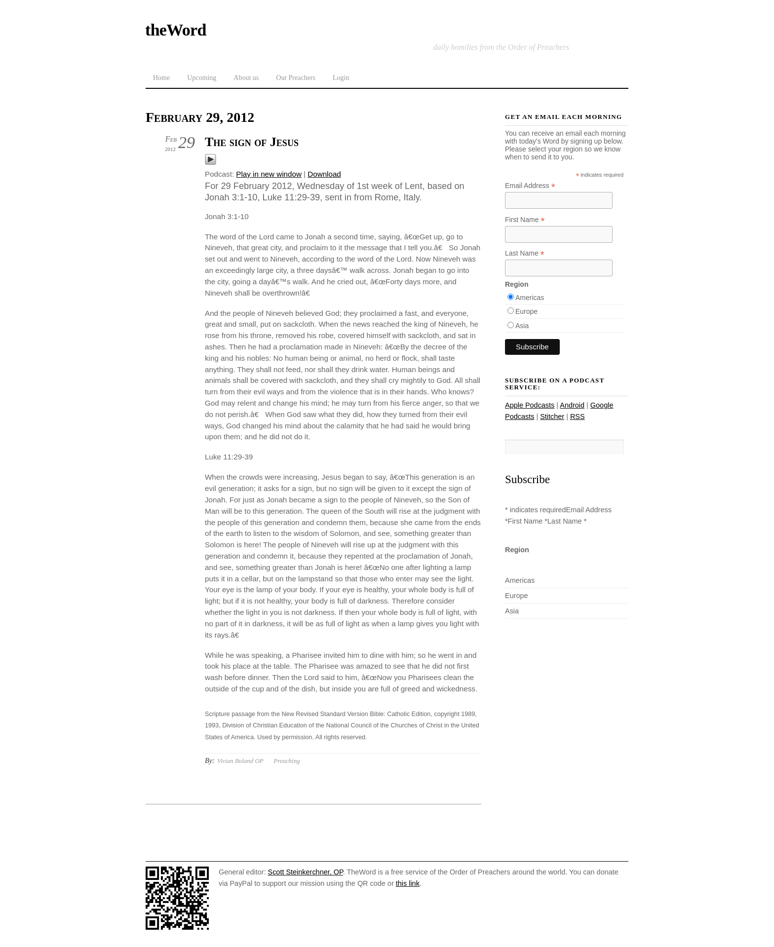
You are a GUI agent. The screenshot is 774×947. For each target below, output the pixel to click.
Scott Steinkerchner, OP (305, 872)
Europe (526, 311)
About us (246, 77)
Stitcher (552, 416)
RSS (577, 416)
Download (324, 174)
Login (341, 77)
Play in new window (269, 174)
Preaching (286, 760)
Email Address (530, 185)
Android (572, 405)
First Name (525, 220)
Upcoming (201, 77)
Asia (522, 326)
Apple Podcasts (529, 405)
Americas (529, 298)
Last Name (524, 253)
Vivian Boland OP (240, 760)
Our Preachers (295, 77)
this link (408, 883)
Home (161, 77)
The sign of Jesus (252, 142)
